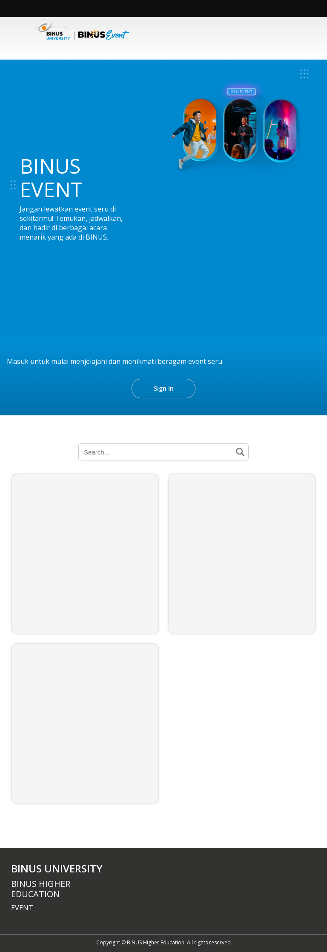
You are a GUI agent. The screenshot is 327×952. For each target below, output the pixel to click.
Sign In (164, 388)
